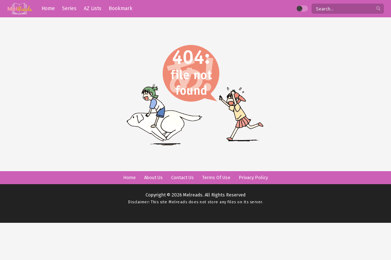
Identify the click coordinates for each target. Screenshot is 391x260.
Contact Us (182, 177)
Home (129, 177)
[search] (378, 9)
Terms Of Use (216, 177)
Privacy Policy (253, 177)
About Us (153, 177)
